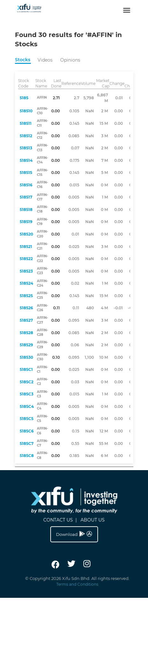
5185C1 (26, 369)
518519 (26, 221)
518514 (26, 160)
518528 (26, 332)
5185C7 (26, 443)
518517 (26, 197)
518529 (26, 344)
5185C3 (26, 394)
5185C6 (27, 431)
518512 (26, 135)
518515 (26, 172)
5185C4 (27, 406)
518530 (26, 357)
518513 (26, 148)
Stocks (22, 60)
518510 (26, 111)
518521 (26, 246)
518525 (26, 295)
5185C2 (26, 381)
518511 (26, 123)
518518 (26, 209)
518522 (26, 258)
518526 (26, 307)
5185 (24, 97)
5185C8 (27, 455)
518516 (26, 185)
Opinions (70, 60)
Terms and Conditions (77, 584)
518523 (26, 271)
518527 (26, 320)
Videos (45, 60)
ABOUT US (93, 520)
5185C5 (26, 418)
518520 (26, 234)
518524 (26, 283)
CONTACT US (58, 520)
